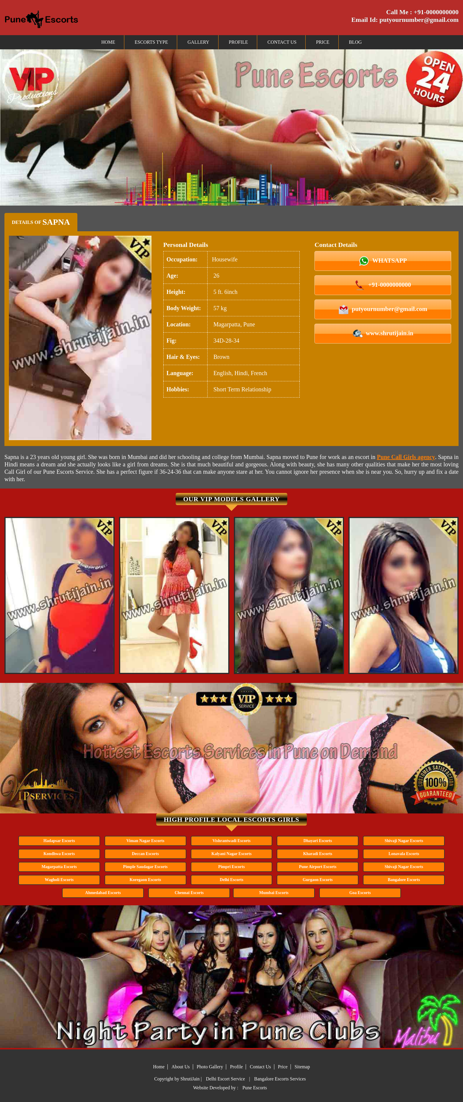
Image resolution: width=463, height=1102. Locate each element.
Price (322, 42)
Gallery (198, 42)
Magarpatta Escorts (59, 867)
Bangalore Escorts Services (280, 1078)
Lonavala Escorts (404, 854)
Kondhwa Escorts (59, 854)
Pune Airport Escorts (317, 867)
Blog (355, 42)
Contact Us (282, 42)
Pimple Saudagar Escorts (145, 867)
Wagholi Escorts (59, 880)
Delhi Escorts (231, 880)
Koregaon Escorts (145, 880)
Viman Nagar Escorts (145, 841)
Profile (238, 42)
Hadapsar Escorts (59, 841)
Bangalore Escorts (404, 880)
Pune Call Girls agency (406, 457)
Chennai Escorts (189, 893)
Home (108, 42)
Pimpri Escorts (231, 867)
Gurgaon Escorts (318, 880)
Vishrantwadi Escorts (231, 841)
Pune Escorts (254, 1087)
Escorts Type (151, 42)
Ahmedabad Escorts (103, 893)
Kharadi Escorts (317, 854)
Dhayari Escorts (317, 841)
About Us (181, 1066)
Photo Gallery (210, 1066)
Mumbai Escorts (273, 893)
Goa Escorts (360, 893)
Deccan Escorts (145, 854)
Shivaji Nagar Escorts (403, 841)
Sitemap (302, 1066)
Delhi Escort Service (225, 1078)
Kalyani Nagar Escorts (231, 854)
